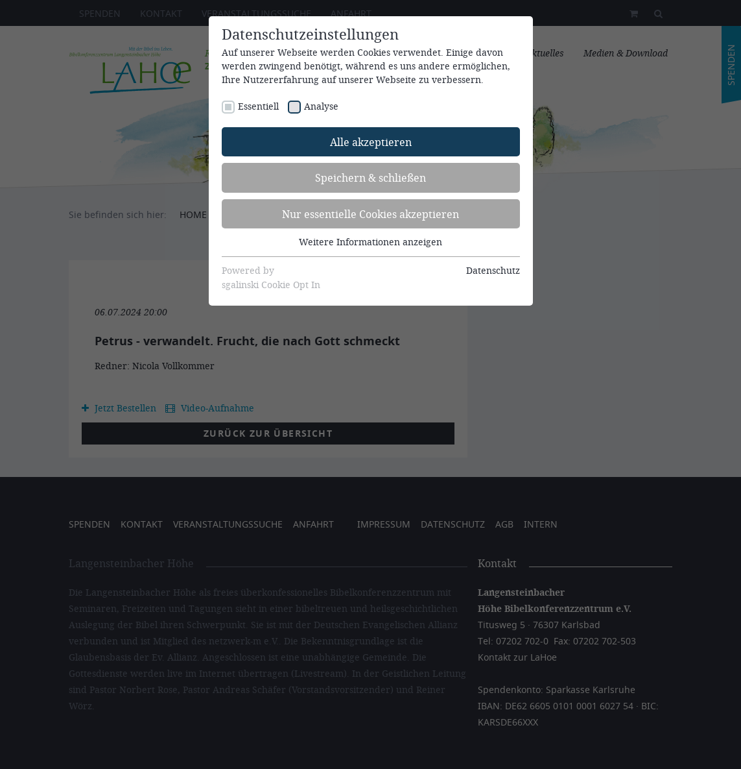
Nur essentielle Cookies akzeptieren (370, 214)
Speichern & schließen (370, 177)
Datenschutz (493, 270)
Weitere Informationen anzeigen (370, 242)
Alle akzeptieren (371, 142)
